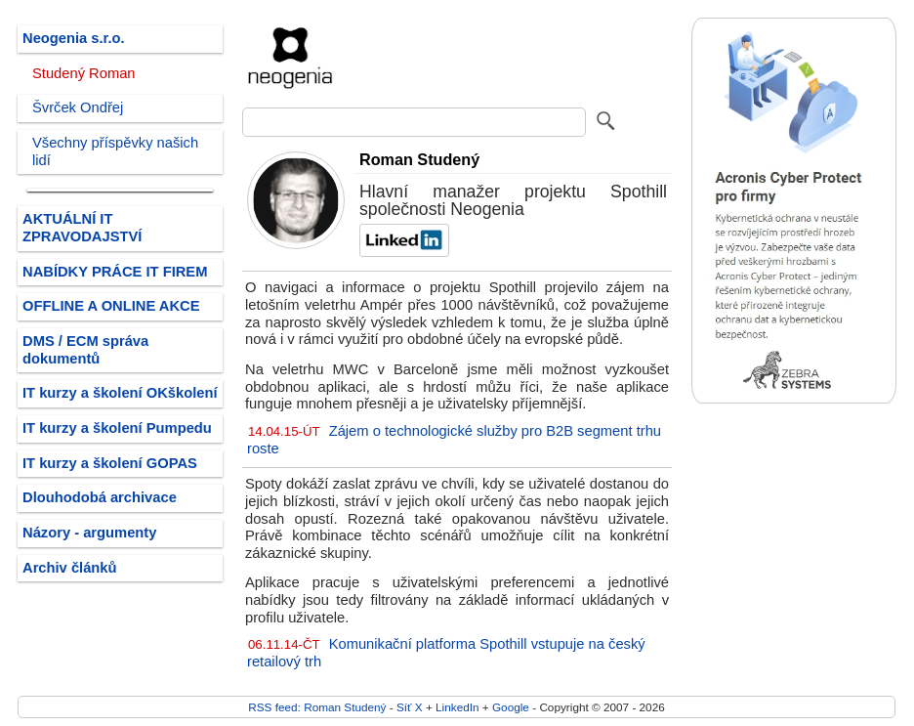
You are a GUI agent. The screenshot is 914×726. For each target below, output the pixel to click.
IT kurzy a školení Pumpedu (117, 428)
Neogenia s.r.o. (73, 38)
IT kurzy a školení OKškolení (120, 393)
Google (510, 707)
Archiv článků (69, 568)
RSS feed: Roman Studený (317, 707)
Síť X (409, 707)
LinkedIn (457, 707)
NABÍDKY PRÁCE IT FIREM (114, 271)
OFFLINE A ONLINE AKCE (111, 306)
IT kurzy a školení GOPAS (109, 463)
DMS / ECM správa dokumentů (85, 349)
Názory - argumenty (89, 532)
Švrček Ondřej (77, 107)
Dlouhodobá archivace (99, 497)
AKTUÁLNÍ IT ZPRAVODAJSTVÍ (82, 227)
